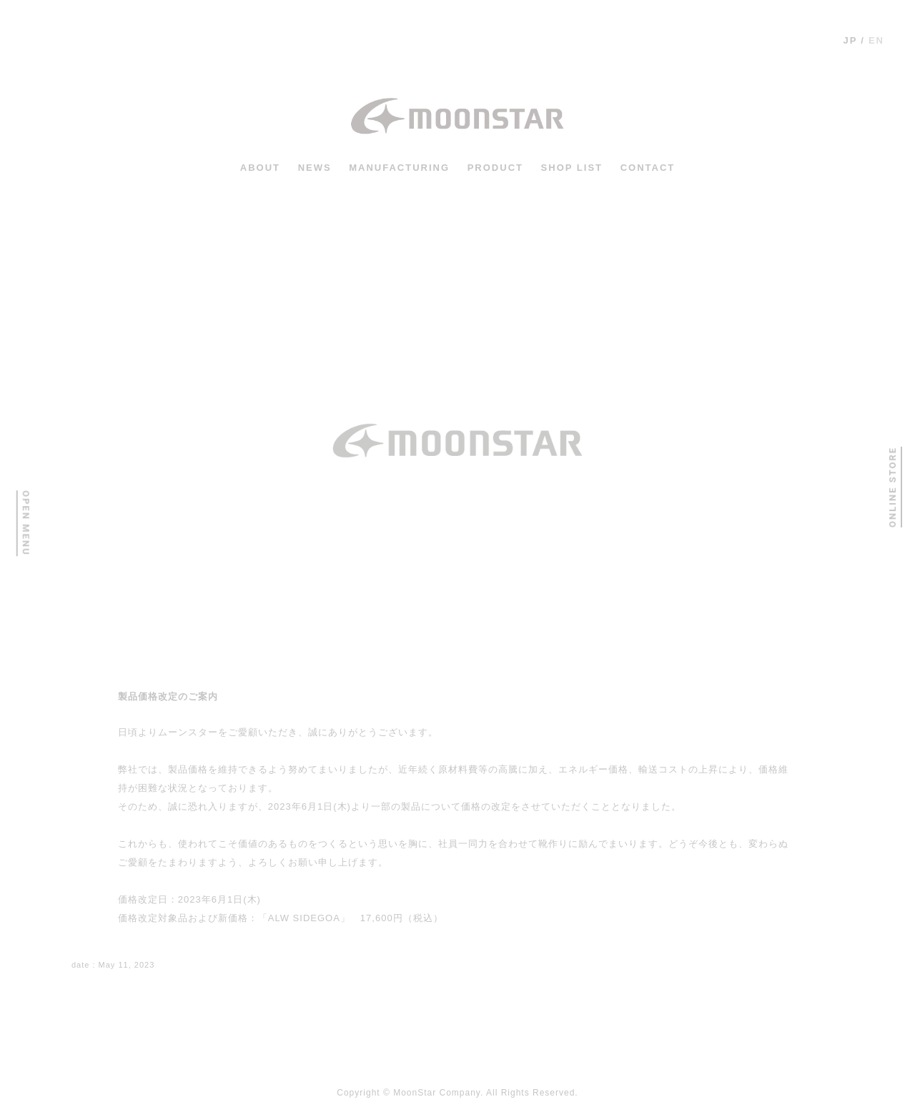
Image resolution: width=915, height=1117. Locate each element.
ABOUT (260, 167)
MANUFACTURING (399, 167)
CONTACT (648, 167)
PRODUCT (495, 167)
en (876, 40)
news (315, 167)
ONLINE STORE (891, 487)
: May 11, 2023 (112, 964)
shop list (572, 167)
